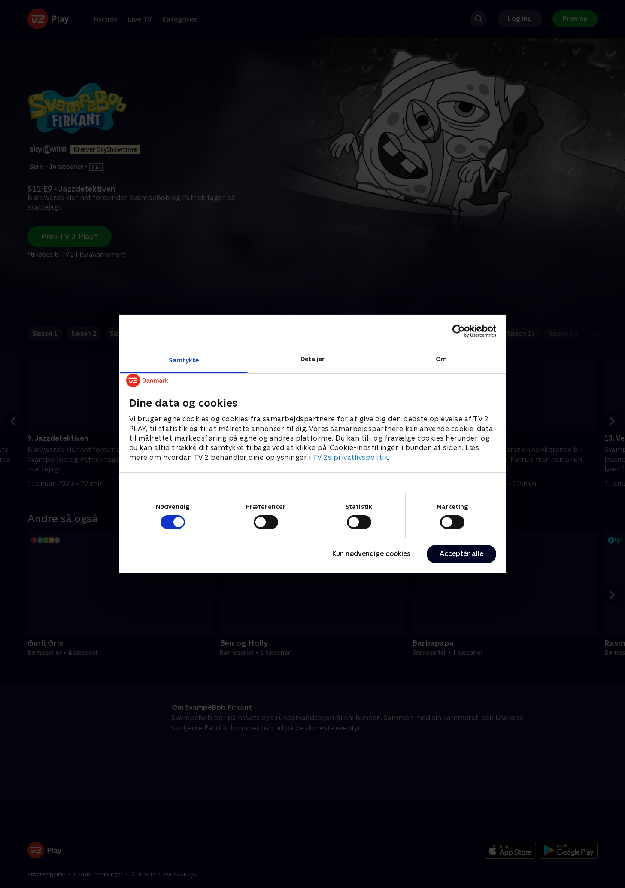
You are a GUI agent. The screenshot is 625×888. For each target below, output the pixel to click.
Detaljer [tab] (312, 358)
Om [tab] (441, 358)
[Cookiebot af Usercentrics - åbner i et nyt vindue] (458, 330)
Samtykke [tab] (184, 360)
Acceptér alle (461, 554)
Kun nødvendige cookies (371, 554)
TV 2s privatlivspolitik (350, 457)
